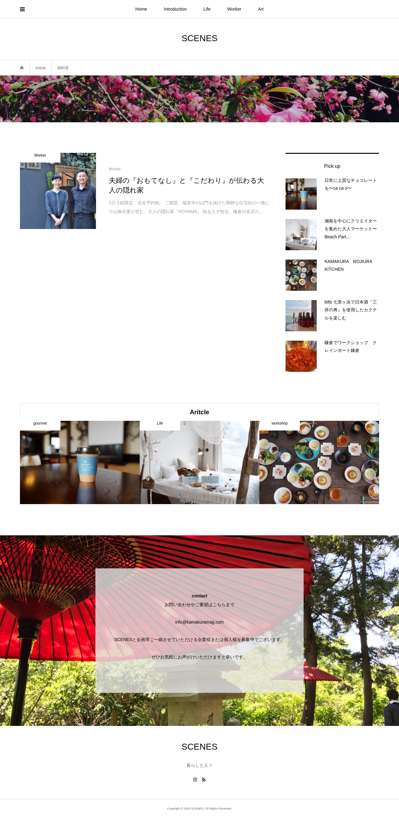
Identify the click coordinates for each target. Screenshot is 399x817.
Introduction (175, 9)
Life (207, 9)
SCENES (199, 38)
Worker (234, 9)
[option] (80, 462)
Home (141, 9)
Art (261, 9)
